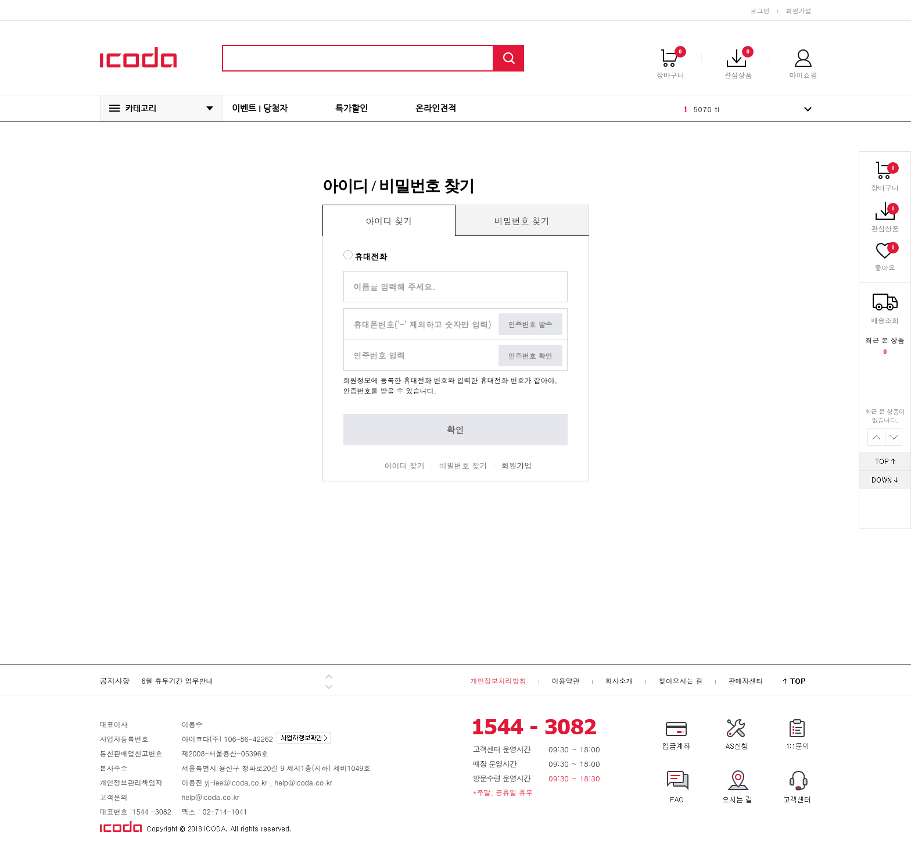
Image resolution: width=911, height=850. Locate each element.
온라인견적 (435, 108)
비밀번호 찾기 (463, 465)
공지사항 (115, 680)
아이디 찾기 (405, 465)
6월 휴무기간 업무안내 (177, 680)
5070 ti (707, 109)
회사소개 (619, 680)
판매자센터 (746, 680)
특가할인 (351, 108)
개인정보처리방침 (498, 680)
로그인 (760, 10)
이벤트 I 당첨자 (260, 108)
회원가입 (799, 10)
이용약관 (565, 680)
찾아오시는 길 (680, 680)
